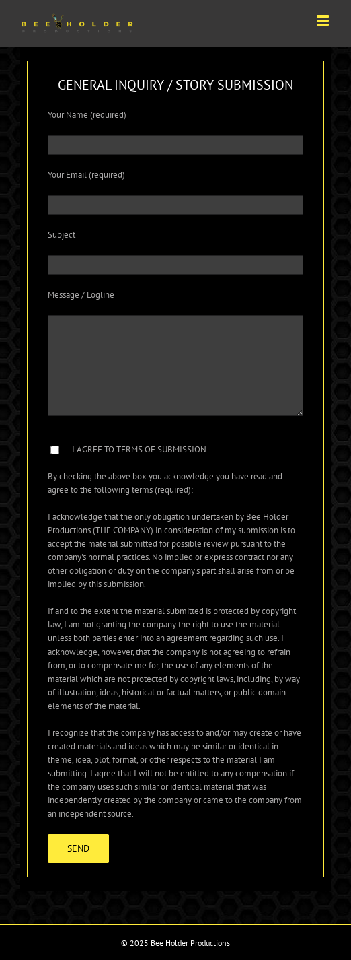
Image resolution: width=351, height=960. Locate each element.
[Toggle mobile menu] (324, 20)
